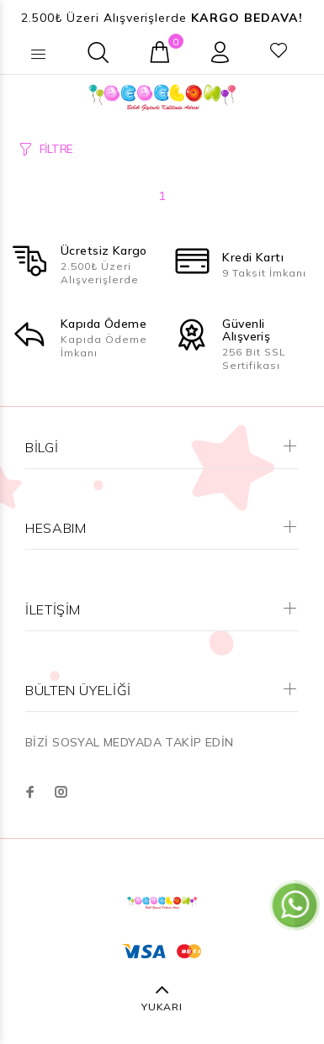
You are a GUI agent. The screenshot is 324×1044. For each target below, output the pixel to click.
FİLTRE (56, 149)
